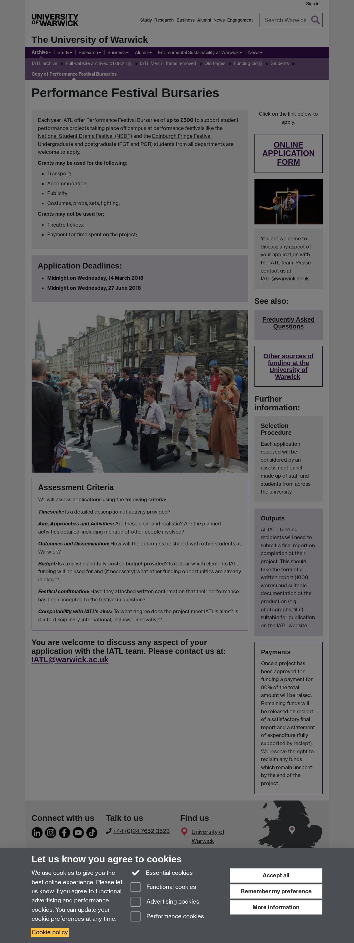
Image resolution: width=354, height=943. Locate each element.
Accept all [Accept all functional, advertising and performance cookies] (276, 875)
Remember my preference (276, 891)
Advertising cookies (165, 902)
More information (276, 907)
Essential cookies (162, 872)
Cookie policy (50, 932)
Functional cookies (163, 887)
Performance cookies (167, 917)
